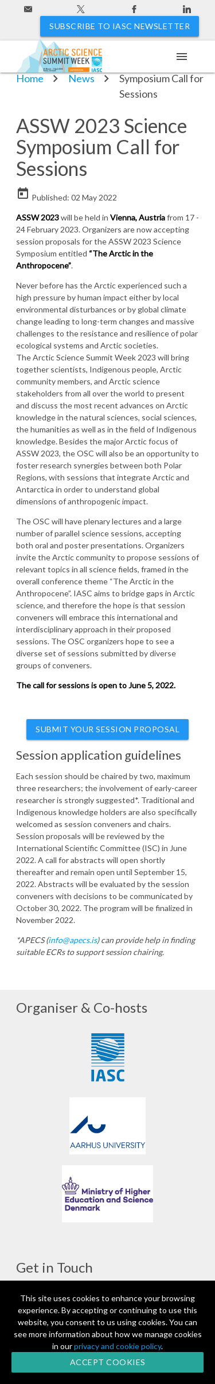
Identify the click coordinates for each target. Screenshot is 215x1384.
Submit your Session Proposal (107, 729)
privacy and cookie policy (117, 1346)
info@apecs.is (72, 940)
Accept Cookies (108, 1362)
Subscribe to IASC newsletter (119, 26)
